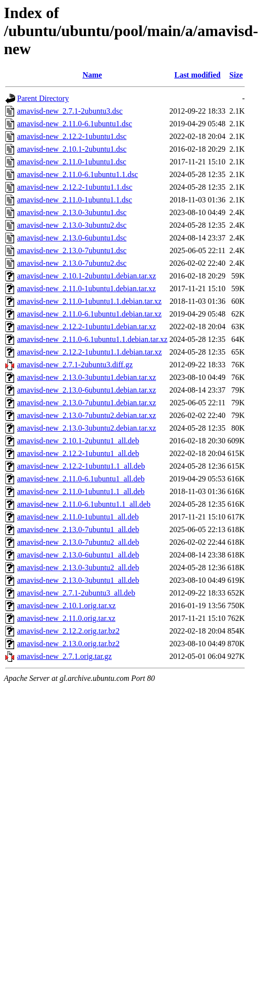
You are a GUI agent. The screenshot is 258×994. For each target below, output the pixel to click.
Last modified (197, 75)
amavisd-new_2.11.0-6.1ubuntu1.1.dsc (77, 174)
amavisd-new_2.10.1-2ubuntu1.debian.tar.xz (86, 276)
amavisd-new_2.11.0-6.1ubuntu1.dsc (74, 123)
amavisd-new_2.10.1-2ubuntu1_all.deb (78, 441)
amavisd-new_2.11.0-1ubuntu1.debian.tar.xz (86, 288)
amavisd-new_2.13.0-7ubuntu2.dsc (71, 263)
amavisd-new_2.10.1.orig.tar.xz (66, 605)
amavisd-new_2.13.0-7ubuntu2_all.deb (78, 542)
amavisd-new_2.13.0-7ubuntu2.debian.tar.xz (86, 415)
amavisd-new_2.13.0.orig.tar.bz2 (68, 643)
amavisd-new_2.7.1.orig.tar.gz (64, 656)
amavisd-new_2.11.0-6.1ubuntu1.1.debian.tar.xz (92, 339)
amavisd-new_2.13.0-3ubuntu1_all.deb (78, 580)
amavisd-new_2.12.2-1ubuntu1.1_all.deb (81, 466)
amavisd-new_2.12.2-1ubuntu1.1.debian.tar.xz (89, 352)
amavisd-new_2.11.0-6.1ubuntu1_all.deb (81, 479)
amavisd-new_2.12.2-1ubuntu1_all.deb (78, 453)
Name (92, 75)
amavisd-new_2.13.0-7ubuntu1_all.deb (78, 529)
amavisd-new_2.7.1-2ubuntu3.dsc (69, 111)
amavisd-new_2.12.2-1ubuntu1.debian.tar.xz (86, 326)
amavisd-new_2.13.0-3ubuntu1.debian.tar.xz (86, 377)
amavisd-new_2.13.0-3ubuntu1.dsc (71, 212)
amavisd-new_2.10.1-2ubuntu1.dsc (71, 149)
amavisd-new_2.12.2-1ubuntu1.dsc (71, 136)
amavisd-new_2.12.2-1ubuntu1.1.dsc (74, 187)
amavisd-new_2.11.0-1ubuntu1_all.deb (78, 517)
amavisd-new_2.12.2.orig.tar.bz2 (68, 631)
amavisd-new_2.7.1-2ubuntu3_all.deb (76, 593)
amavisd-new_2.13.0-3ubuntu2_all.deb (78, 567)
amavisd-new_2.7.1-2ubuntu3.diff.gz (75, 364)
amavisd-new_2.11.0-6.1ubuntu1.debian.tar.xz (89, 314)
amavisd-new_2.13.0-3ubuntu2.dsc (71, 225)
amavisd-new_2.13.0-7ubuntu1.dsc (71, 250)
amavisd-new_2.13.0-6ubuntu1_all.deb (78, 555)
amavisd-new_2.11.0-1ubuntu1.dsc (71, 162)
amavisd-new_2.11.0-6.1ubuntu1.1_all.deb (84, 504)
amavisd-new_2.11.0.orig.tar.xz (66, 618)
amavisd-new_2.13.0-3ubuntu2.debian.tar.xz (86, 428)
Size (236, 75)
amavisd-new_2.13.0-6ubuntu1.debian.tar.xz (86, 390)
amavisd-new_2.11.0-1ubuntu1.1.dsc (74, 200)
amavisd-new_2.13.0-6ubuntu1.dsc (71, 238)
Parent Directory (43, 98)
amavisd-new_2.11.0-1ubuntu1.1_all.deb (81, 491)
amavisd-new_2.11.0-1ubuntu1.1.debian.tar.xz (89, 301)
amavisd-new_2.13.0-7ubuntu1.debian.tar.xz (86, 402)
